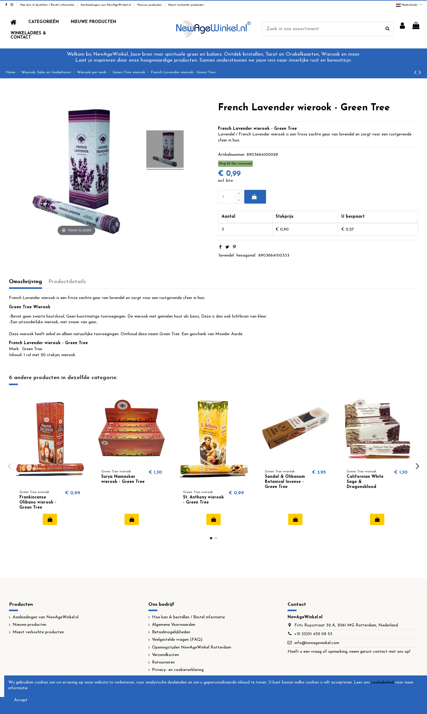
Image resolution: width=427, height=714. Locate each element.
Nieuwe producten (150, 5)
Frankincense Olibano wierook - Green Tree (37, 502)
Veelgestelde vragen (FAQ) (177, 639)
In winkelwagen (254, 196)
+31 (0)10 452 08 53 (313, 634)
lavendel (226, 255)
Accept (20, 700)
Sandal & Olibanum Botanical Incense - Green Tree (285, 482)
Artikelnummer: (231, 154)
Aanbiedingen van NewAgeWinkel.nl (106, 5)
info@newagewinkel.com (316, 643)
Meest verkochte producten (186, 5)
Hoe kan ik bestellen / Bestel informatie (47, 5)
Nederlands (409, 5)
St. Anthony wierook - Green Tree (203, 500)
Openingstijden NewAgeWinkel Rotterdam (191, 647)
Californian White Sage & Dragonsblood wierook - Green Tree (368, 484)
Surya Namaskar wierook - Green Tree (123, 479)
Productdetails (67, 282)
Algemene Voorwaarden (173, 625)
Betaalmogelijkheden (171, 632)
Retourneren (163, 662)
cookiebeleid (382, 682)
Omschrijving (25, 282)
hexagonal (245, 255)
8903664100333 (273, 255)
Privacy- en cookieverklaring (178, 670)
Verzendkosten (165, 655)
